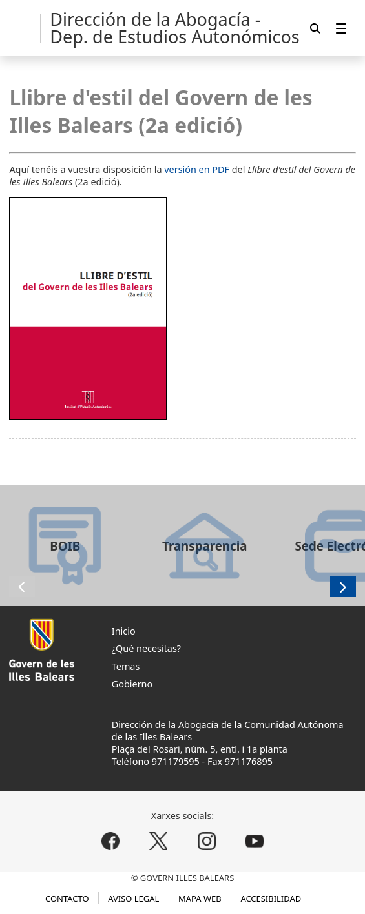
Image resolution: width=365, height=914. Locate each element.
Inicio (124, 631)
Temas (126, 666)
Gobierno (132, 684)
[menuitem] (341, 28)
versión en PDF (196, 169)
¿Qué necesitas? (146, 648)
